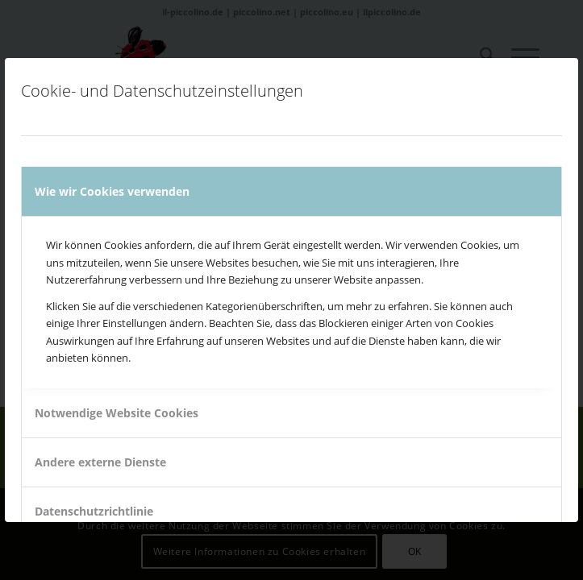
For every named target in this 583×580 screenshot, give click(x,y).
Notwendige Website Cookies (116, 412)
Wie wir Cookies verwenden (112, 191)
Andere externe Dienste (100, 462)
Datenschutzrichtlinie (94, 511)
